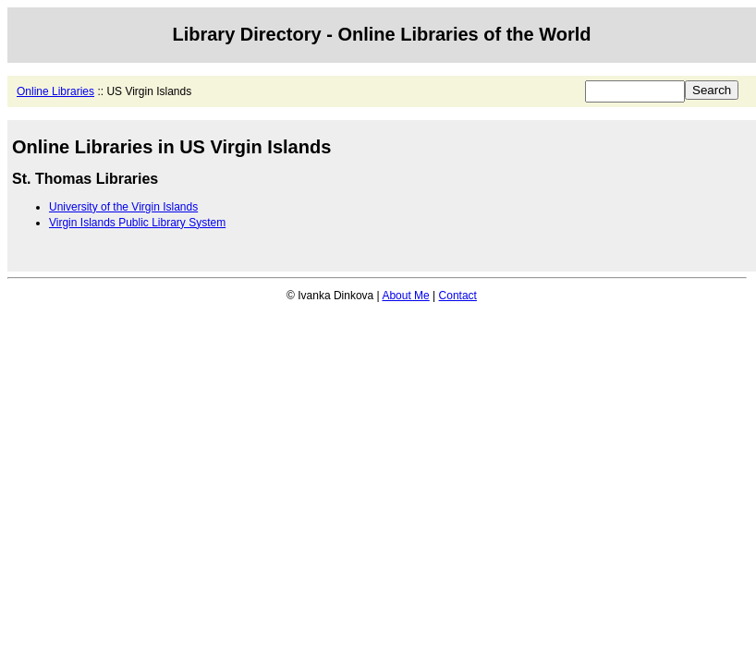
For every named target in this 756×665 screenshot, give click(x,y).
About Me (405, 295)
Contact (458, 295)
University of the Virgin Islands (123, 206)
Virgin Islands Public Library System (137, 222)
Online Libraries (55, 91)
